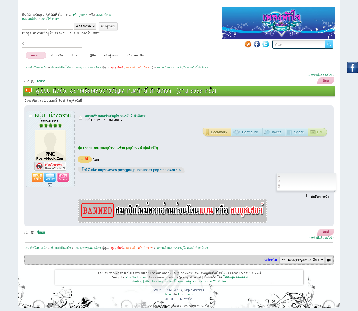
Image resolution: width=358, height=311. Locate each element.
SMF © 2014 (174, 290)
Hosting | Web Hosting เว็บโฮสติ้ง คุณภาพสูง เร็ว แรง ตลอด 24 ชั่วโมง (179, 281)
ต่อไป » (329, 75)
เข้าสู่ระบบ (80, 15)
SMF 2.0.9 (159, 290)
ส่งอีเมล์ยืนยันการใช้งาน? (40, 19)
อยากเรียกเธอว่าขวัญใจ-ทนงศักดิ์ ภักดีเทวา (115, 116)
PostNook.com (135, 277)
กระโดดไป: (270, 260)
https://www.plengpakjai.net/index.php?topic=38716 (139, 170)
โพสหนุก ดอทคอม (235, 277)
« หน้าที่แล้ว (316, 75)
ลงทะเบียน (103, 15)
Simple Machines (194, 290)
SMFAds (169, 294)
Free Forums (185, 294)
